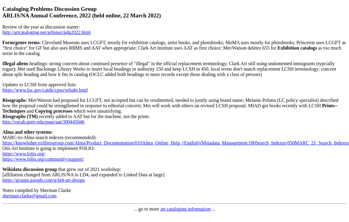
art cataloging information (186, 208)
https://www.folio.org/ (23, 153)
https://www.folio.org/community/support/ (43, 159)
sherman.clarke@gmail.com (29, 195)
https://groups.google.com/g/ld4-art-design (43, 180)
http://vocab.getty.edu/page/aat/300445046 (43, 121)
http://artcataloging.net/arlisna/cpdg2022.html (46, 32)
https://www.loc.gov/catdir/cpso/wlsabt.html (45, 90)
